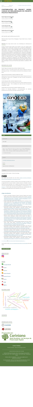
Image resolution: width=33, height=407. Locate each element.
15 (13, 240)
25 (23, 240)
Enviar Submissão (6, 248)
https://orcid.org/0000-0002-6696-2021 (7, 28)
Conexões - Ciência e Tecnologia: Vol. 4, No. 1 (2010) (13, 235)
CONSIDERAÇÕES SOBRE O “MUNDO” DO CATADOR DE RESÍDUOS (16, 208)
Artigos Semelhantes (6, 193)
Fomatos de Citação (7, 152)
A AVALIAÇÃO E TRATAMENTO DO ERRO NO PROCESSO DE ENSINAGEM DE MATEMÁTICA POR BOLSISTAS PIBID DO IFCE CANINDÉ (17, 217)
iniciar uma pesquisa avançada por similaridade (18, 243)
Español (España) (7, 273)
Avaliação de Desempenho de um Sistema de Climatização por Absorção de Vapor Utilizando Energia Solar (17, 197)
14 (12, 240)
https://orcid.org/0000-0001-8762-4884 (7, 19)
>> (24, 240)
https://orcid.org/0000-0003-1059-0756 (7, 32)
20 (18, 240)
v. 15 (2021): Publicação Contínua (24, 5)
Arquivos (11, 5)
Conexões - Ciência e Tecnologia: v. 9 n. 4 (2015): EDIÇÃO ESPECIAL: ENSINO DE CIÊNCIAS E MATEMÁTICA (17, 219)
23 (21, 240)
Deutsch (5, 270)
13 (11, 240)
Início (3, 5)
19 (17, 240)
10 (9, 240)
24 (22, 240)
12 (10, 240)
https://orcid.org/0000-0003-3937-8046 (7, 23)
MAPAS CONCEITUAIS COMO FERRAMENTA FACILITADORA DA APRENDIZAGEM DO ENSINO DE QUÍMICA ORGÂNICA (17, 203)
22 (20, 240)
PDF (4, 135)
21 (19, 240)
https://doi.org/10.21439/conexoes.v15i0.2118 (11, 36)
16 (14, 240)
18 (16, 240)
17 (15, 240)
